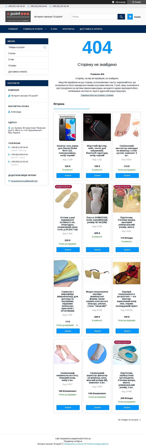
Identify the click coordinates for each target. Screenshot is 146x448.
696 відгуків (121, 2)
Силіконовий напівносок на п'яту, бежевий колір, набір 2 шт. (67, 376)
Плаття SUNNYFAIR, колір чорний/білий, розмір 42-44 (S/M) (97, 219)
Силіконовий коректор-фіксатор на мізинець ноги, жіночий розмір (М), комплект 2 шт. (97, 378)
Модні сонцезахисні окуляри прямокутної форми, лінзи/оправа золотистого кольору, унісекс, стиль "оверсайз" (97, 299)
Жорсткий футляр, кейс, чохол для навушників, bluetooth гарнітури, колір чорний (97, 151)
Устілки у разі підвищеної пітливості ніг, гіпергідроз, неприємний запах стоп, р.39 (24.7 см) (67, 223)
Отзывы (12, 65)
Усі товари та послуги (128, 420)
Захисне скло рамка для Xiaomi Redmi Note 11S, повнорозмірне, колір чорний (67, 151)
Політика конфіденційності (97, 444)
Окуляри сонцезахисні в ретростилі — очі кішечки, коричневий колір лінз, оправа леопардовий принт (127, 299)
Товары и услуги (32, 29)
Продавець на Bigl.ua (73, 441)
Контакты (68, 29)
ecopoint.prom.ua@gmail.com (24, 181)
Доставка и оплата (91, 29)
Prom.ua (87, 439)
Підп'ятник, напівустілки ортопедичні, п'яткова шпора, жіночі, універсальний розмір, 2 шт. (126, 380)
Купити (68, 175)
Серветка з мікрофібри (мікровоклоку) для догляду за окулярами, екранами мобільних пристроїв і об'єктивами (67, 301)
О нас (54, 29)
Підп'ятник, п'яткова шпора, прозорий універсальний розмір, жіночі (126, 222)
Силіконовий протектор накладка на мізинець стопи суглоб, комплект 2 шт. (127, 151)
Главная (13, 29)
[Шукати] (121, 17)
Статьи (11, 53)
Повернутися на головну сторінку (97, 95)
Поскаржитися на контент (74, 444)
